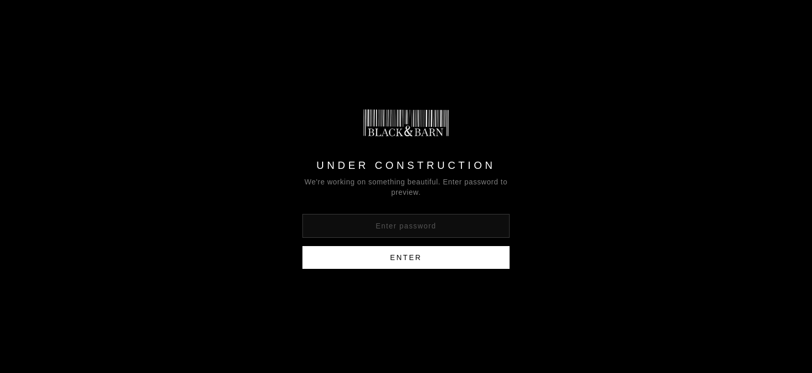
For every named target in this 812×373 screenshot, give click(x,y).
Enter (406, 257)
